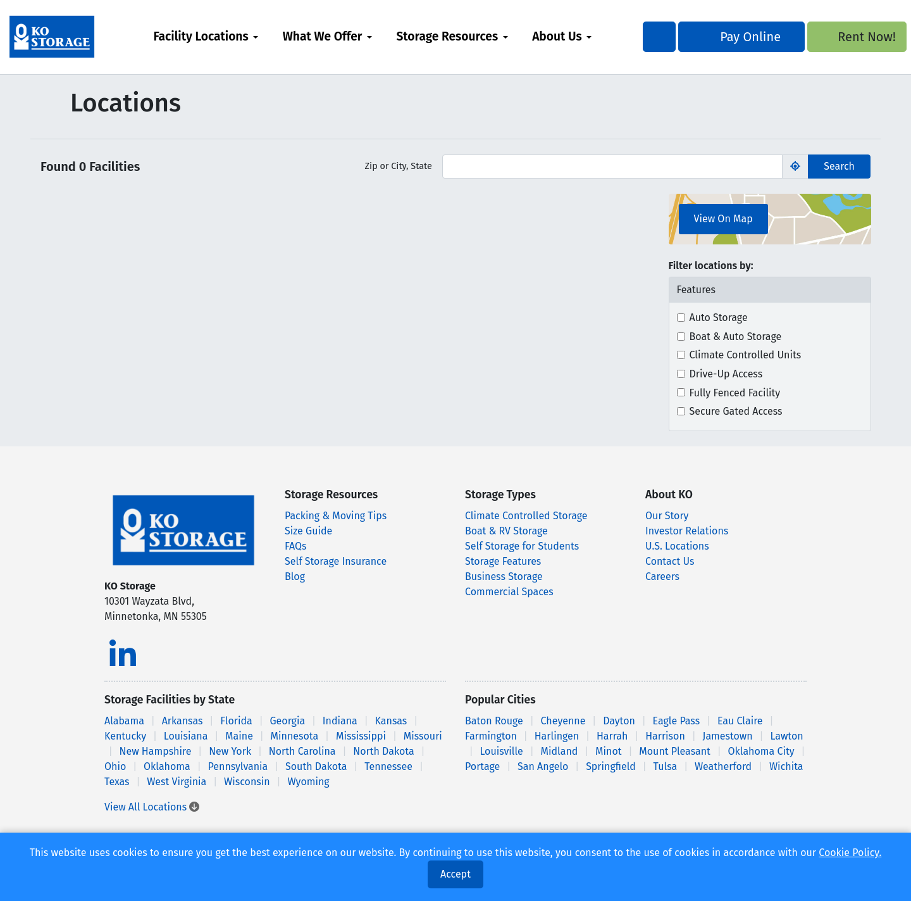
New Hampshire (155, 751)
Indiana (340, 721)
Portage (482, 766)
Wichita (786, 766)
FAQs (296, 546)
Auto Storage (719, 318)
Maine (239, 736)
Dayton (619, 721)
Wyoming (308, 782)
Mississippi (361, 736)
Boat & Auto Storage (736, 337)
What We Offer (345, 36)
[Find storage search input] (612, 166)
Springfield (611, 766)
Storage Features (503, 561)
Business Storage (504, 576)
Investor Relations (686, 531)
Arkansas (182, 721)
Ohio (115, 766)
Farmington (491, 736)
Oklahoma (167, 766)
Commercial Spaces (509, 592)
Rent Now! (825, 37)
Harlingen (557, 736)
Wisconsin (247, 782)
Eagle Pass (676, 721)
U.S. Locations (677, 546)
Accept (455, 874)
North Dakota (383, 751)
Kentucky (125, 736)
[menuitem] (228, 37)
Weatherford (723, 766)
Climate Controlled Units (746, 355)
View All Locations (151, 807)
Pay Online (719, 36)
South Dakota (316, 766)
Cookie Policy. (850, 853)
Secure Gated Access (736, 411)
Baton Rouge (494, 721)
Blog (295, 576)
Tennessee (388, 766)
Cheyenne (563, 721)
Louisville (501, 751)
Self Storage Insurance (336, 561)
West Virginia (176, 782)
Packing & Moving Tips (336, 516)
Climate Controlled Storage (526, 516)
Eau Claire (740, 721)
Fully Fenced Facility (735, 393)
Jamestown (728, 736)
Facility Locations (223, 36)
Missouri (423, 736)
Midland (559, 751)
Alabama (124, 721)
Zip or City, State (398, 166)
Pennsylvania (238, 766)
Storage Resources (470, 36)
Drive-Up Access (726, 374)
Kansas (391, 721)
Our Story (666, 516)
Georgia (287, 721)
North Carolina (302, 751)
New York (230, 751)
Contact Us (669, 561)
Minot (608, 751)
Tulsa (666, 766)
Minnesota (295, 736)
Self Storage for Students (522, 546)
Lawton (786, 736)
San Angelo (542, 766)
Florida (236, 721)
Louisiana (186, 736)
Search (839, 166)
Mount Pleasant (674, 751)
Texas (117, 782)
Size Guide (308, 531)
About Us (580, 36)
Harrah (612, 736)
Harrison (665, 736)
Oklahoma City (761, 751)
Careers (662, 576)
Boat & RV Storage (506, 531)
